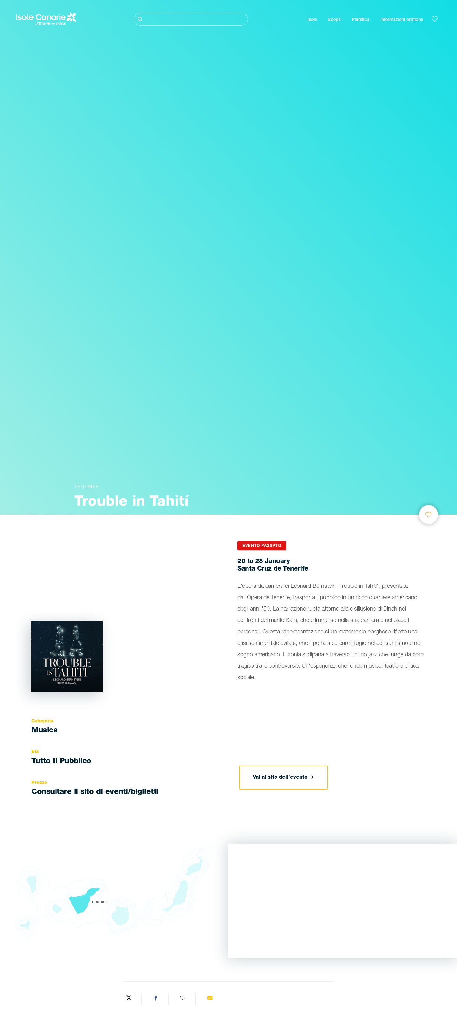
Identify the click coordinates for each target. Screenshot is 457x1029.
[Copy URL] (183, 999)
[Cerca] (191, 19)
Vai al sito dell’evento (283, 777)
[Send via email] (209, 999)
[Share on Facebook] (156, 999)
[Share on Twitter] (129, 999)
